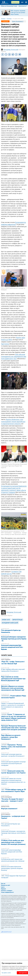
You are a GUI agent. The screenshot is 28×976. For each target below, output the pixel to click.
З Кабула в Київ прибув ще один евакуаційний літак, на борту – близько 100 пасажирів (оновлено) (13, 842)
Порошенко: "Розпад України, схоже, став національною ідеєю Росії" (13, 747)
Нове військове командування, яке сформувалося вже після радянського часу (13, 356)
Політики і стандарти (6, 890)
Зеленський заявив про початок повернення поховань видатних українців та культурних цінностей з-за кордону (13, 781)
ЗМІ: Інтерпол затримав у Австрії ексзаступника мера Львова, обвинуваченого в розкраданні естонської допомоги (18, 15)
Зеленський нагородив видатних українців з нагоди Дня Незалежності (12, 755)
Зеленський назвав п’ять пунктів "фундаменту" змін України (13, 772)
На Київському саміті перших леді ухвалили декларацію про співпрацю (12, 860)
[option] (14, 12)
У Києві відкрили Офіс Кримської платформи (13, 877)
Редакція (3, 889)
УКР (22, 2)
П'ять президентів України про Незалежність (11, 631)
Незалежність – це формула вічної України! (13, 817)
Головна (3, 18)
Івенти (3, 887)
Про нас (3, 883)
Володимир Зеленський (10, 623)
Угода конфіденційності (7, 892)
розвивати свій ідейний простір (11, 573)
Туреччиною (5, 344)
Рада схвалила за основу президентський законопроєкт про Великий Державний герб (13, 679)
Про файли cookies (6, 972)
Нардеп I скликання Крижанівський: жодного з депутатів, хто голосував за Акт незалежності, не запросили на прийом (13, 706)
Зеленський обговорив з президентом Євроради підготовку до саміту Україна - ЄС (13, 639)
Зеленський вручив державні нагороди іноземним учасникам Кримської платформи (13, 763)
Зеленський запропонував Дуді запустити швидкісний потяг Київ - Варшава (12, 647)
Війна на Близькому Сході (9, 6)
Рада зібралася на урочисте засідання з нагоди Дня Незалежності (10, 737)
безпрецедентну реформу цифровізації (13, 223)
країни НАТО (6, 620)
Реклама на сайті (5, 885)
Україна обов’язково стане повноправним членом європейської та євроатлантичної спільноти (13, 422)
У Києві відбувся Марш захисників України (13, 697)
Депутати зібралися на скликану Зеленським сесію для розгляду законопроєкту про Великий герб (12, 688)
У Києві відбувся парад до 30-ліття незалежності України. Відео (13, 790)
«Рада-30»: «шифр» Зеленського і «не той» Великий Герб (13, 662)
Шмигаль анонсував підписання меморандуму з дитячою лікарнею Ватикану (12, 868)
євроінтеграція (17, 620)
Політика (9, 18)
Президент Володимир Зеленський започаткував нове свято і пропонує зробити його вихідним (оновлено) (13, 728)
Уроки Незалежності (17, 21)
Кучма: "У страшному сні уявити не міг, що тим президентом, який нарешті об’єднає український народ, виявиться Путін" (13, 717)
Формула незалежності (9, 808)
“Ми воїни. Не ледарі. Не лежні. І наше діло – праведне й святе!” (12, 800)
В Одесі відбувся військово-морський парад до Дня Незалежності (13, 670)
